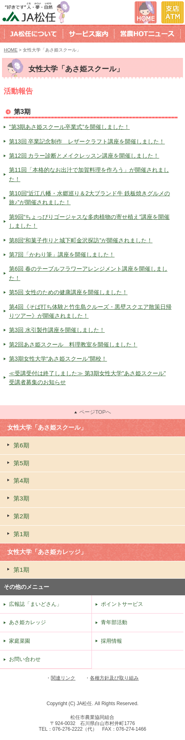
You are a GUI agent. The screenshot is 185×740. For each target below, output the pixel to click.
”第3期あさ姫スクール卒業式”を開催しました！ (69, 127)
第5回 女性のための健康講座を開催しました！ (68, 292)
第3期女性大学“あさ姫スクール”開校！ (58, 358)
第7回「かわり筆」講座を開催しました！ (62, 254)
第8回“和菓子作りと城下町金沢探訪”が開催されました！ (80, 240)
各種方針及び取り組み (114, 678)
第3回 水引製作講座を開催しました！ (57, 330)
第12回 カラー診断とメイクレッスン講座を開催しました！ (84, 155)
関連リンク (63, 678)
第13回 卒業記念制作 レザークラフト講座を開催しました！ (87, 141)
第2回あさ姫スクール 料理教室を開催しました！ (73, 344)
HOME (11, 49)
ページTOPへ (95, 412)
